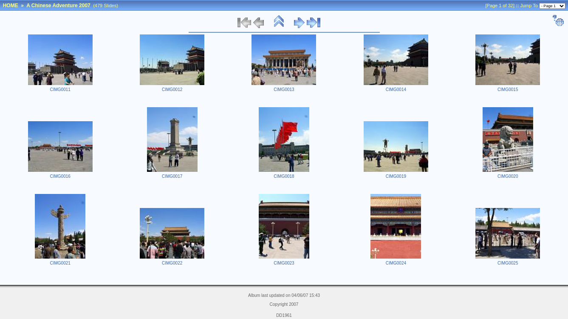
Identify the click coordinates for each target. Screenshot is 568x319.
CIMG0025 (507, 263)
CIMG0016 (60, 176)
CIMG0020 (507, 176)
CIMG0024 (396, 263)
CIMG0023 (284, 263)
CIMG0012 (172, 89)
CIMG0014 (396, 89)
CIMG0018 (284, 176)
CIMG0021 (60, 263)
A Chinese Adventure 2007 (58, 6)
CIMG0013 (284, 89)
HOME (10, 6)
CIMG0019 (396, 176)
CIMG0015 (507, 89)
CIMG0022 (172, 263)
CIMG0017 (172, 176)
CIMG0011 (60, 89)
